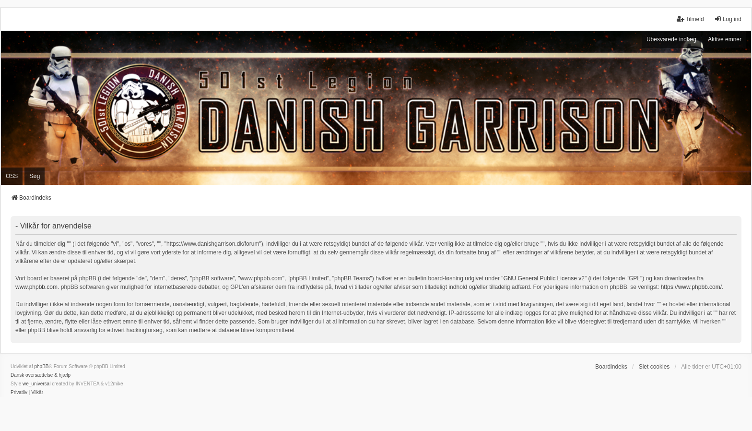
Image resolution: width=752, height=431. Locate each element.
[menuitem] (19, 392)
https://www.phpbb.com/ (691, 287)
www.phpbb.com (36, 287)
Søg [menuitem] (34, 176)
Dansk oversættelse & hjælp (40, 375)
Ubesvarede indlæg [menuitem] (671, 39)
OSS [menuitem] (12, 176)
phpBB (41, 366)
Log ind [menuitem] (727, 19)
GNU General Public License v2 (544, 278)
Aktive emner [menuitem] (724, 39)
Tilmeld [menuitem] (690, 19)
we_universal (36, 383)
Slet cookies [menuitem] (654, 366)
